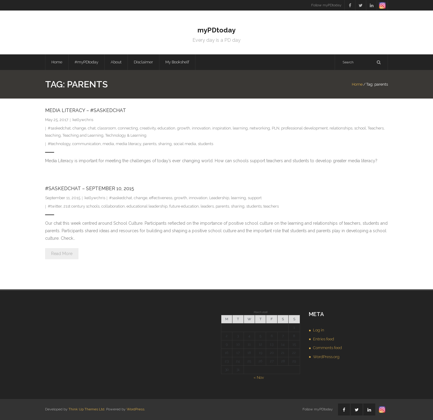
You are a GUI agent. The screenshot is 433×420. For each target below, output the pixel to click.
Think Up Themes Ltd (86, 409)
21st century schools (81, 206)
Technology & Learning (125, 135)
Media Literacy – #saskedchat (85, 110)
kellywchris (82, 119)
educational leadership (147, 206)
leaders (207, 206)
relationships (341, 128)
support (255, 198)
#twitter (55, 206)
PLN (275, 128)
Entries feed (323, 339)
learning (240, 128)
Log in (318, 330)
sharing (165, 144)
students (205, 144)
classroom (106, 128)
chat (92, 128)
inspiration (221, 128)
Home (56, 62)
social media (185, 144)
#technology (59, 144)
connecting (128, 128)
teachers (271, 206)
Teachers (376, 128)
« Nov (258, 377)
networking (260, 128)
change (79, 128)
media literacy (128, 144)
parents (149, 144)
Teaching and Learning (83, 135)
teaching (53, 135)
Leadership (219, 198)
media (108, 144)
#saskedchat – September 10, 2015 (89, 188)
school (360, 128)
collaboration (113, 206)
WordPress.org (326, 357)
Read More (61, 253)
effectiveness (160, 198)
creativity (148, 128)
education (166, 128)
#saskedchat (59, 128)
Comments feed (327, 347)
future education (184, 206)
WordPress (135, 409)
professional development (304, 128)
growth (183, 128)
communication (86, 144)
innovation (201, 128)
